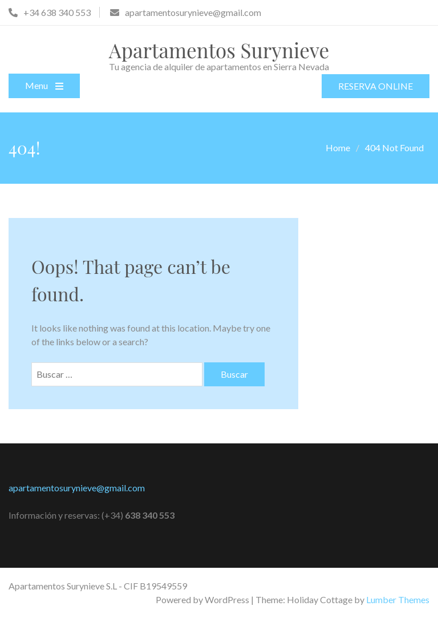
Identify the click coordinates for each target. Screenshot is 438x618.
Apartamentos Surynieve (219, 50)
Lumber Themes (397, 599)
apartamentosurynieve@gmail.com (77, 487)
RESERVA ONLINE (375, 85)
